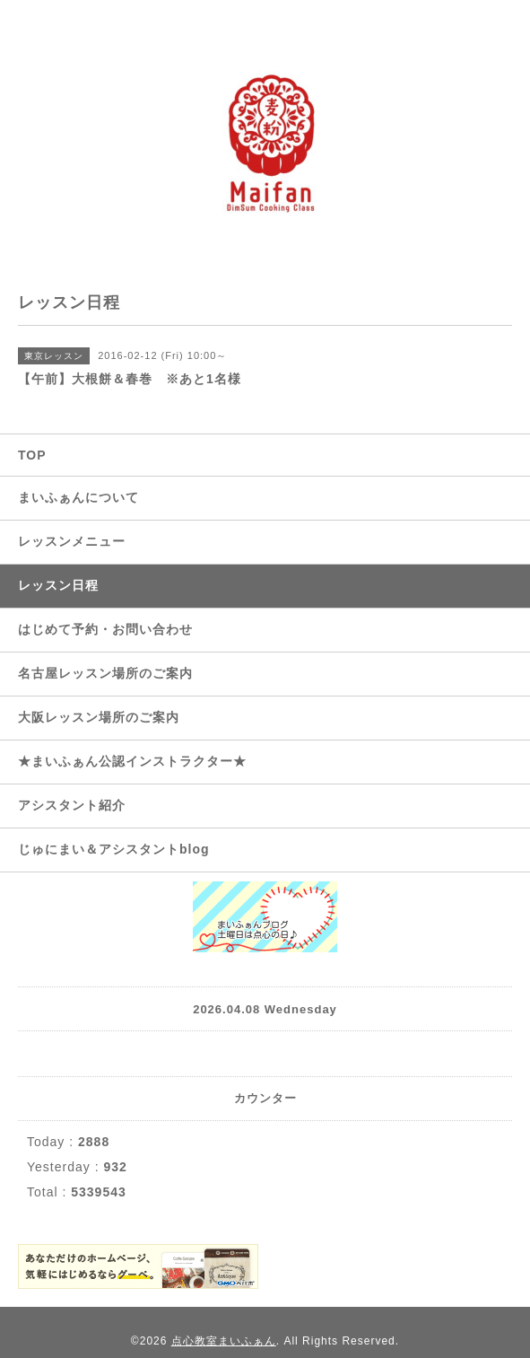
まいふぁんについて (78, 497)
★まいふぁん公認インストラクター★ (132, 761)
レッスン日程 (58, 585)
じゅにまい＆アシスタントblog (114, 849)
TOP (32, 455)
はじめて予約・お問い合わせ (105, 629)
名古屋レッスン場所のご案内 (105, 673)
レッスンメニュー (72, 541)
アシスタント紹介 (72, 805)
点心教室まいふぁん (223, 1341)
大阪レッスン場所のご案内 (98, 717)
